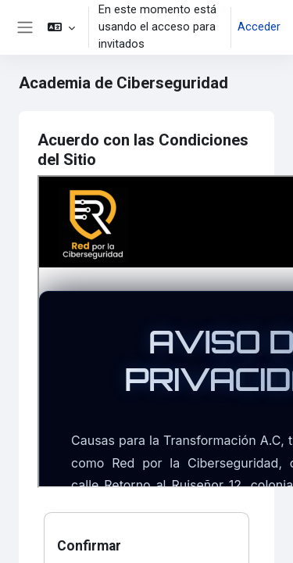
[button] (61, 27)
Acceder (259, 27)
